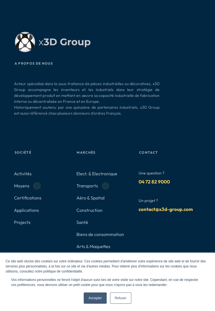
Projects (22, 222)
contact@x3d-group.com (166, 209)
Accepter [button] (95, 298)
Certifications (27, 198)
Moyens (27, 186)
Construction (89, 210)
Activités (23, 173)
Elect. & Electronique (96, 173)
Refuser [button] (121, 298)
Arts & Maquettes (93, 246)
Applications (26, 210)
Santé (82, 222)
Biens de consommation (100, 234)
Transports (92, 186)
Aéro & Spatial (90, 198)
